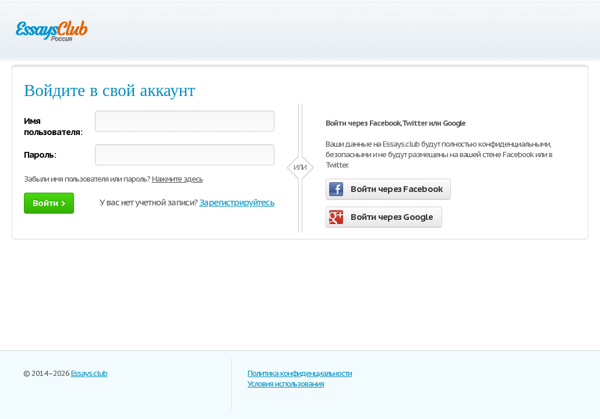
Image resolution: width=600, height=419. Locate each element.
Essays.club (89, 373)
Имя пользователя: (53, 126)
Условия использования (286, 384)
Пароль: (40, 154)
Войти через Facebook (385, 189)
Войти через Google (381, 217)
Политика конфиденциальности (300, 373)
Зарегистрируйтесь (236, 202)
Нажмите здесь (177, 179)
